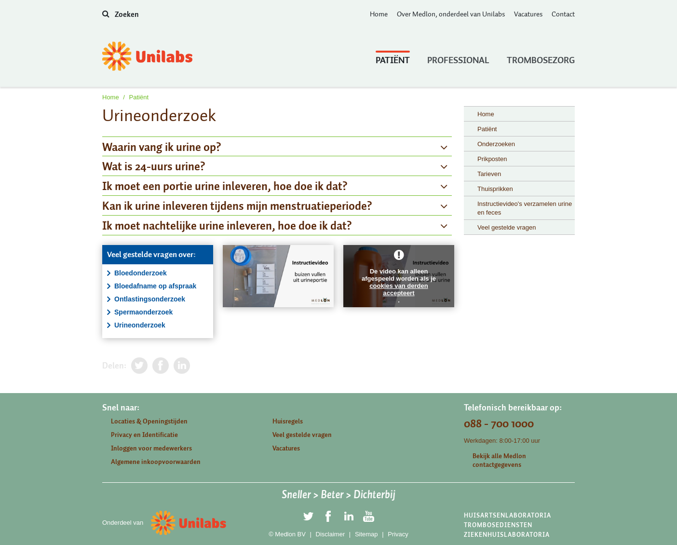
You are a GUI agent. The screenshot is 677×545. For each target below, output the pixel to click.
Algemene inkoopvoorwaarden (156, 462)
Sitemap (366, 534)
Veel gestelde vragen (506, 227)
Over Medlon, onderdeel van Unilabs (451, 14)
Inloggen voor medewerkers (151, 448)
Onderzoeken (496, 144)
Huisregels (287, 421)
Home (379, 14)
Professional (458, 58)
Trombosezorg (541, 58)
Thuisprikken (495, 188)
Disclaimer (330, 534)
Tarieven (489, 173)
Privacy (398, 534)
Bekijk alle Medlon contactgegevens (499, 460)
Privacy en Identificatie (144, 435)
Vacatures (528, 14)
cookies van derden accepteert (398, 289)
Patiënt (393, 58)
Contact (563, 14)
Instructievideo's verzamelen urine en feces (524, 208)
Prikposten (492, 159)
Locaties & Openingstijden (149, 421)
